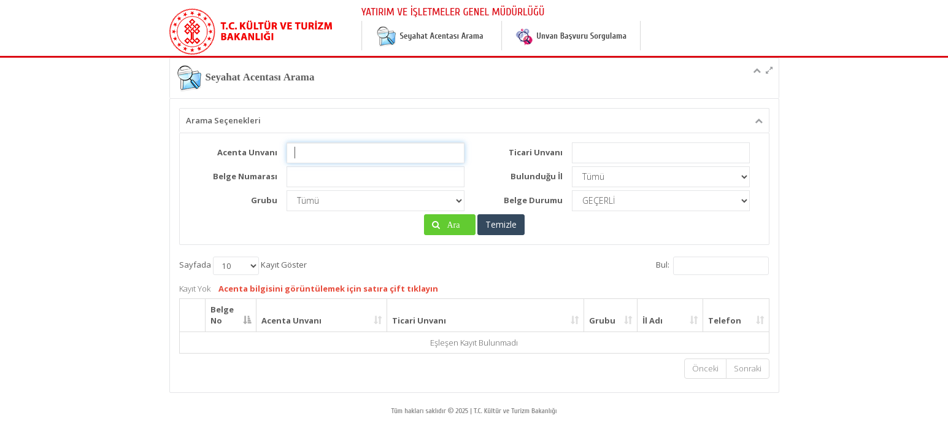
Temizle (501, 224)
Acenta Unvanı (247, 152)
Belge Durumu (533, 200)
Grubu (264, 200)
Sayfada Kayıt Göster (243, 266)
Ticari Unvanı (536, 152)
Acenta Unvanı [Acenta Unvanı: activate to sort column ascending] (291, 320)
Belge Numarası (245, 176)
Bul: (712, 266)
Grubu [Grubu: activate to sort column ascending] (602, 320)
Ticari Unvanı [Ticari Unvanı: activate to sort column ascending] (419, 320)
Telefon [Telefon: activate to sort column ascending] (724, 320)
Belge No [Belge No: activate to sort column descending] (222, 315)
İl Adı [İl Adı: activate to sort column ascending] (652, 320)
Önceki (705, 368)
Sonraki (747, 368)
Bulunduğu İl (537, 176)
